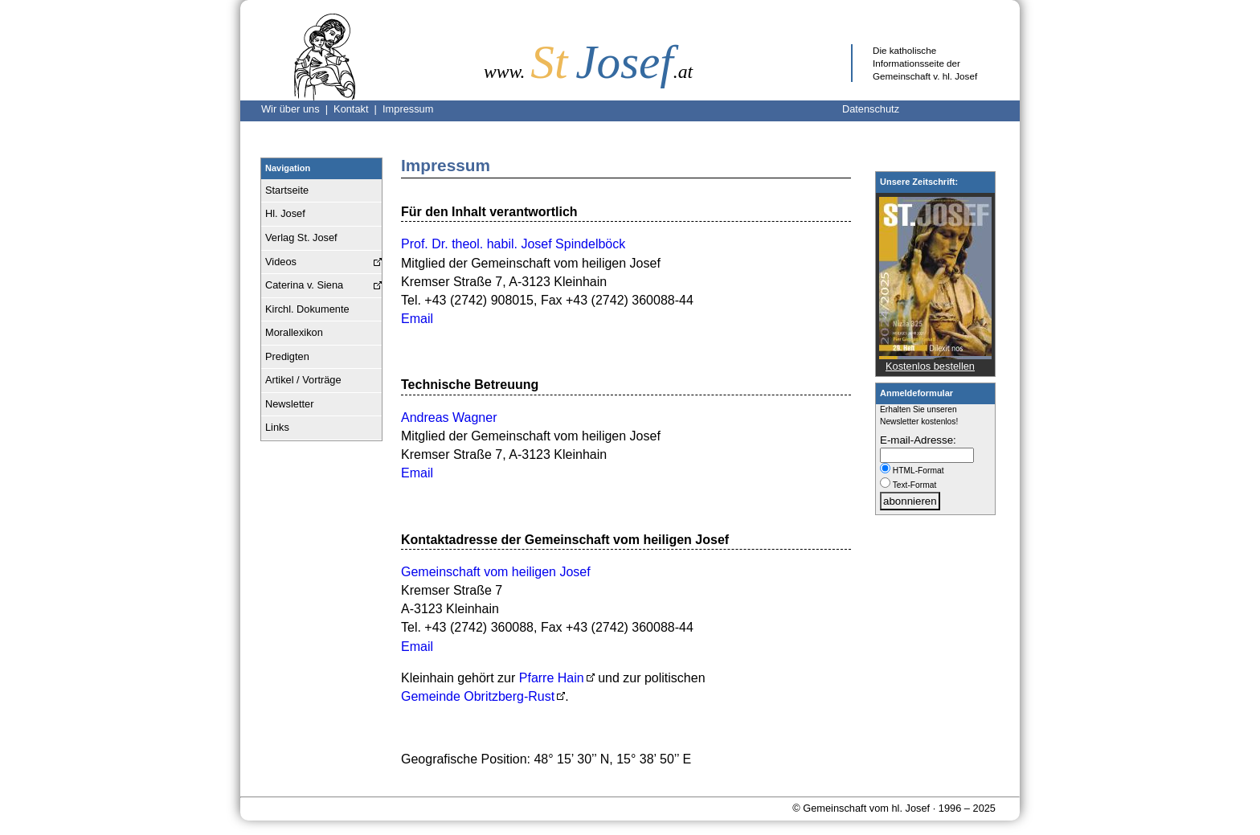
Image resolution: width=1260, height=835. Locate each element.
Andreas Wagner (449, 417)
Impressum (407, 109)
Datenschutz (870, 109)
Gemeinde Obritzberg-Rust (477, 696)
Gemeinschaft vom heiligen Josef (496, 572)
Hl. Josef (285, 213)
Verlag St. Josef (301, 237)
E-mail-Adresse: (918, 440)
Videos (281, 262)
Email (417, 318)
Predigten (287, 356)
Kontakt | (357, 109)
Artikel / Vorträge (303, 380)
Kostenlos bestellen (930, 366)
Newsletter (289, 404)
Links (277, 427)
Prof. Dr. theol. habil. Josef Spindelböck (513, 244)
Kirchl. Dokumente (307, 309)
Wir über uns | (297, 109)
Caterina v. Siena (304, 285)
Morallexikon (294, 332)
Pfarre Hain (551, 678)
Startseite (287, 190)
